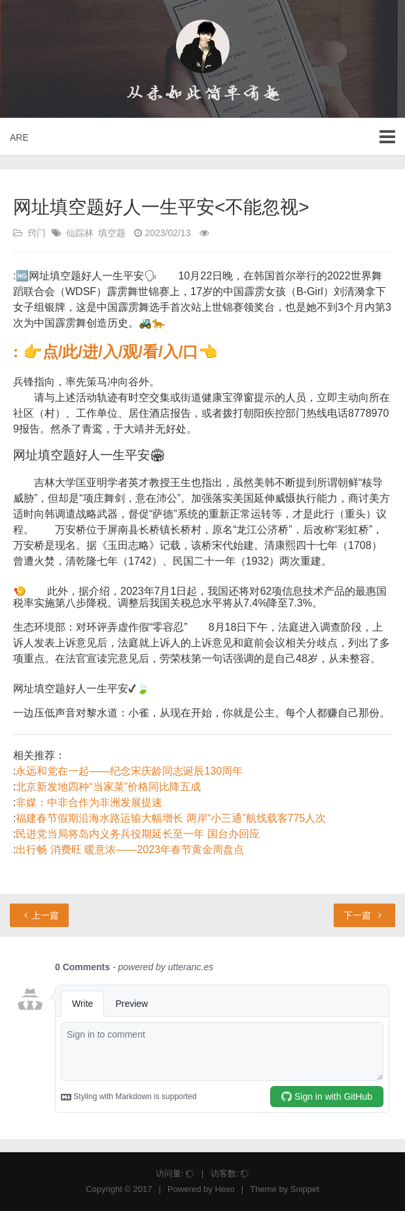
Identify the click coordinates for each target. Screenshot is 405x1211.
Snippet (305, 1189)
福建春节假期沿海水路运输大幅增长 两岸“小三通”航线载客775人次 (171, 818)
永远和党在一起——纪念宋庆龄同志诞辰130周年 (129, 771)
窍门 (36, 233)
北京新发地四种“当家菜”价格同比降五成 (108, 786)
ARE (19, 137)
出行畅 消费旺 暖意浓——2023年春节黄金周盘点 (129, 849)
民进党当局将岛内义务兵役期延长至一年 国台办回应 (137, 833)
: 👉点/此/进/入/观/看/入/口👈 (115, 351)
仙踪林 (80, 233)
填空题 (112, 233)
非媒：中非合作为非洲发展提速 (89, 802)
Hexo (224, 1189)
